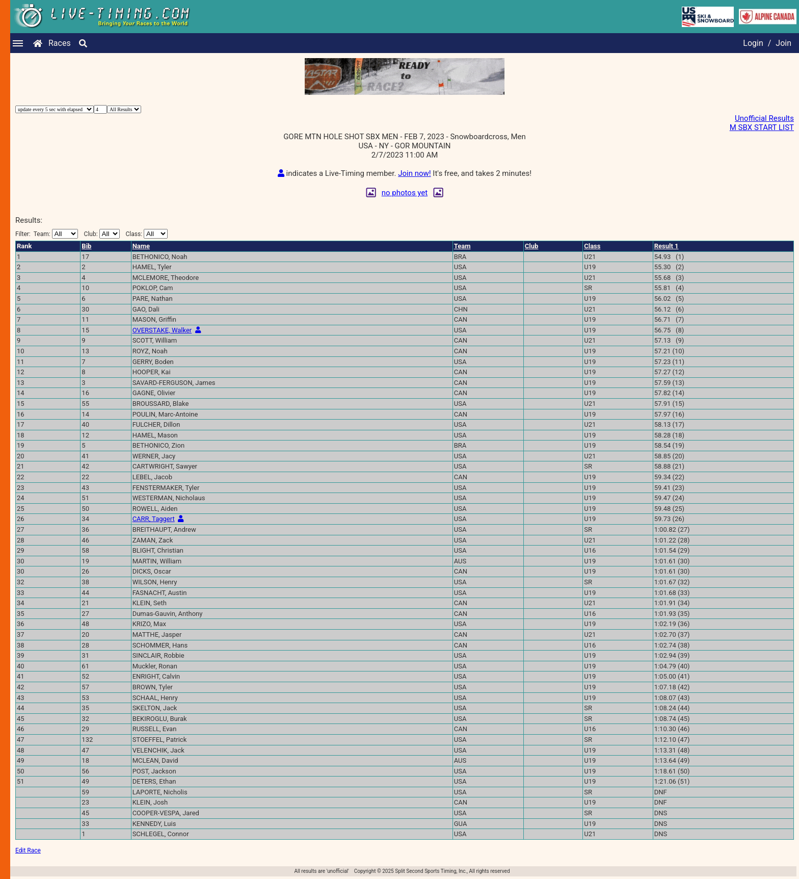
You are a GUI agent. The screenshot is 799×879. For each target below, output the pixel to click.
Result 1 (666, 246)
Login (753, 43)
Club (532, 246)
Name (141, 246)
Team (462, 246)
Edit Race (28, 850)
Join (783, 43)
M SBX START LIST (762, 127)
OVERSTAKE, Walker (162, 330)
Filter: (46, 234)
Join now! (414, 173)
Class (592, 246)
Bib (86, 246)
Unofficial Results (764, 118)
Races (59, 43)
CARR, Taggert (153, 519)
